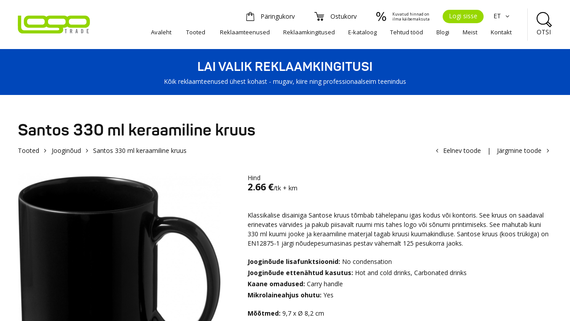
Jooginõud (66, 150)
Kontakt (501, 32)
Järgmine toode (519, 150)
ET (502, 16)
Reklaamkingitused (309, 32)
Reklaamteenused (245, 32)
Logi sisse (463, 16)
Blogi (442, 32)
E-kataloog (362, 32)
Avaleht (161, 32)
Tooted (195, 32)
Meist (470, 32)
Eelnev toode (462, 150)
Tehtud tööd (406, 32)
